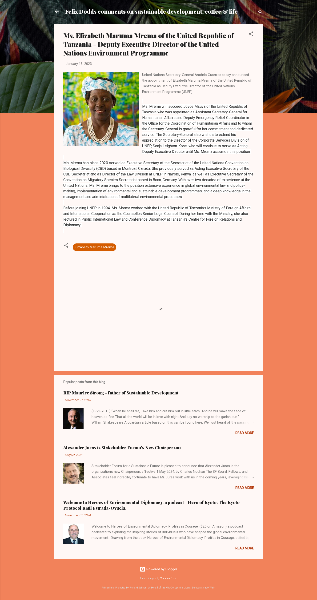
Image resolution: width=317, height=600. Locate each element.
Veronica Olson (168, 578)
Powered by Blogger (158, 569)
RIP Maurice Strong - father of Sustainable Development (120, 393)
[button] (251, 34)
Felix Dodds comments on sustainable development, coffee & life (151, 11)
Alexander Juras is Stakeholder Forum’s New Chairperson (122, 447)
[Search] (260, 13)
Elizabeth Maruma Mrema (94, 247)
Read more (244, 433)
